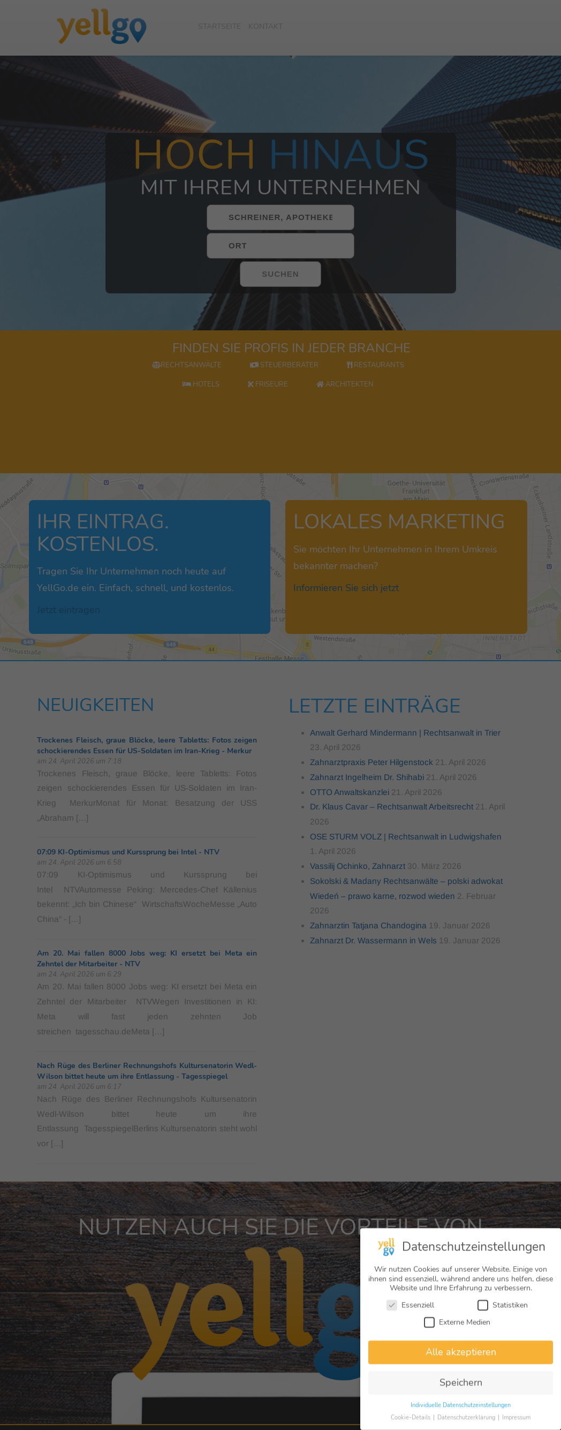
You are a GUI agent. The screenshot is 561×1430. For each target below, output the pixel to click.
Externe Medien (457, 1331)
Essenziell (410, 1314)
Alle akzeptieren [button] (461, 1361)
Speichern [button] (460, 1391)
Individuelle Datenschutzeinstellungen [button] (461, 1414)
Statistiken (502, 1314)
